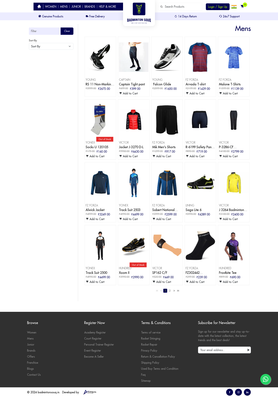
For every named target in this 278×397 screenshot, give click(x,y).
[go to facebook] (229, 392)
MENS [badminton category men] (64, 6)
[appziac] (90, 392)
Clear (67, 31)
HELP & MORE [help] (107, 6)
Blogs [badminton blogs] (30, 368)
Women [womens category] (31, 332)
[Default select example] (51, 46)
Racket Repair (149, 344)
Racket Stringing (150, 338)
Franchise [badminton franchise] (32, 362)
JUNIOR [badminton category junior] (76, 6)
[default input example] (180, 7)
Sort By (33, 40)
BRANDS (90, 6)
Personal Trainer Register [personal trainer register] (99, 344)
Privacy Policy (149, 350)
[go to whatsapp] (265, 379)
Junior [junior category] (30, 344)
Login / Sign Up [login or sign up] (217, 7)
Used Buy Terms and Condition (159, 368)
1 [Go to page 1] (165, 290)
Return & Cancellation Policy (158, 356)
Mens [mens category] (30, 338)
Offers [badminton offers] (31, 356)
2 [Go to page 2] (170, 290)
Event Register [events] (92, 350)
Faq (143, 374)
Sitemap (146, 380)
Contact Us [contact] (34, 374)
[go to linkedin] (247, 392)
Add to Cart (128, 93)
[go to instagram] (238, 392)
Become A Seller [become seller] (94, 356)
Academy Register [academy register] (95, 332)
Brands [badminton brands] (31, 350)
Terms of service (150, 332)
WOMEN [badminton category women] (50, 6)
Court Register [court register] (92, 338)
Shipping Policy (150, 362)
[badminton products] (100, 57)
